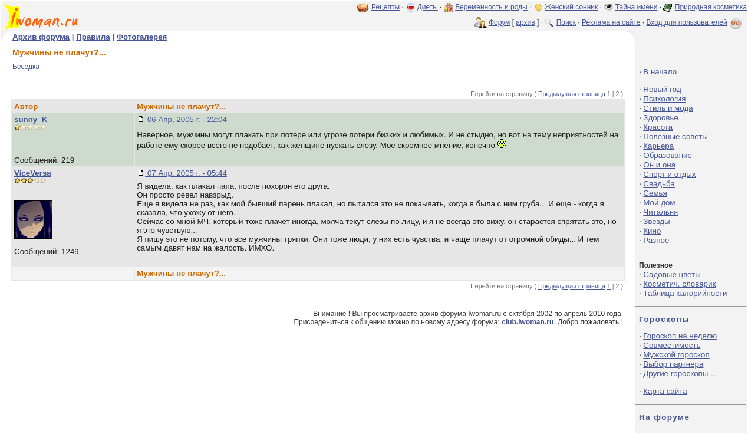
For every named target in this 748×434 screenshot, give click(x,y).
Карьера (658, 146)
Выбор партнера (673, 364)
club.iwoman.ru (527, 322)
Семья (655, 193)
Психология (664, 98)
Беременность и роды (491, 7)
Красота (658, 127)
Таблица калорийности (685, 293)
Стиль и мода (668, 108)
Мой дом (659, 202)
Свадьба (658, 183)
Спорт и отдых (669, 174)
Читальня (660, 212)
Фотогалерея (142, 36)
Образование (667, 155)
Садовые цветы (671, 274)
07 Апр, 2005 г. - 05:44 (186, 173)
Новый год (662, 89)
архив (525, 22)
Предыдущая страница (571, 93)
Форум (499, 22)
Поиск (566, 22)
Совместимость (671, 345)
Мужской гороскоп (676, 354)
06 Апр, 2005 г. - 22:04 (186, 119)
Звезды (656, 221)
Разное (656, 240)
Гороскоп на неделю (680, 335)
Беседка (25, 67)
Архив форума (41, 36)
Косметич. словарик (679, 284)
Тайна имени (636, 7)
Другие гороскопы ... (680, 373)
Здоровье (660, 117)
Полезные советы (675, 136)
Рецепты (385, 7)
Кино (652, 230)
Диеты (427, 7)
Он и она (659, 164)
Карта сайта (665, 391)
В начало (660, 71)
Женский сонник (571, 7)
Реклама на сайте (611, 22)
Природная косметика (711, 7)
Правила (93, 36)
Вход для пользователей (695, 22)
